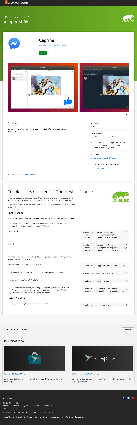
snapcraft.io (80, 382)
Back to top (8, 399)
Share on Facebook (128, 398)
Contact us (79, 417)
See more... (128, 329)
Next (126, 115)
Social (64, 45)
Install (43, 53)
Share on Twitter (123, 398)
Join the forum (7, 412)
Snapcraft (47, 412)
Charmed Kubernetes (20, 408)
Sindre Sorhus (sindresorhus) (50, 45)
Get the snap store (14, 373)
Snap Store (48, 205)
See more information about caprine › (22, 174)
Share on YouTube (133, 398)
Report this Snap (97, 168)
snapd (41, 412)
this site (55, 412)
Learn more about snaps (85, 373)
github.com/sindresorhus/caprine (103, 158)
